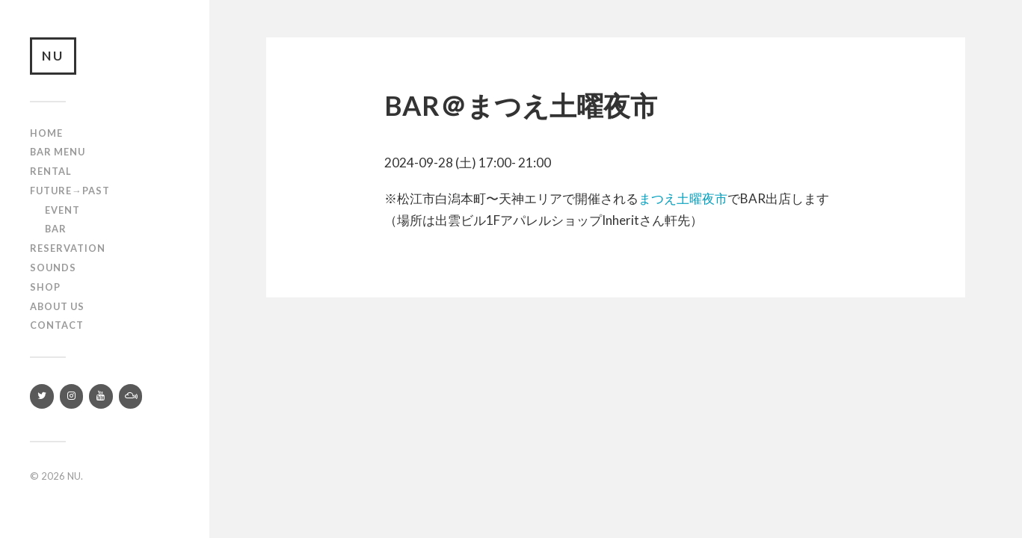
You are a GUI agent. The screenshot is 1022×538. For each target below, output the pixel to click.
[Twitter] (42, 396)
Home (46, 133)
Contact (57, 325)
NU (53, 56)
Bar (56, 229)
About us (57, 306)
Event (62, 210)
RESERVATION (67, 248)
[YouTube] (101, 396)
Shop (45, 287)
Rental (51, 171)
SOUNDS (53, 267)
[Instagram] (72, 396)
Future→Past (70, 191)
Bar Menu (57, 152)
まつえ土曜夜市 (682, 198)
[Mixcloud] (131, 396)
